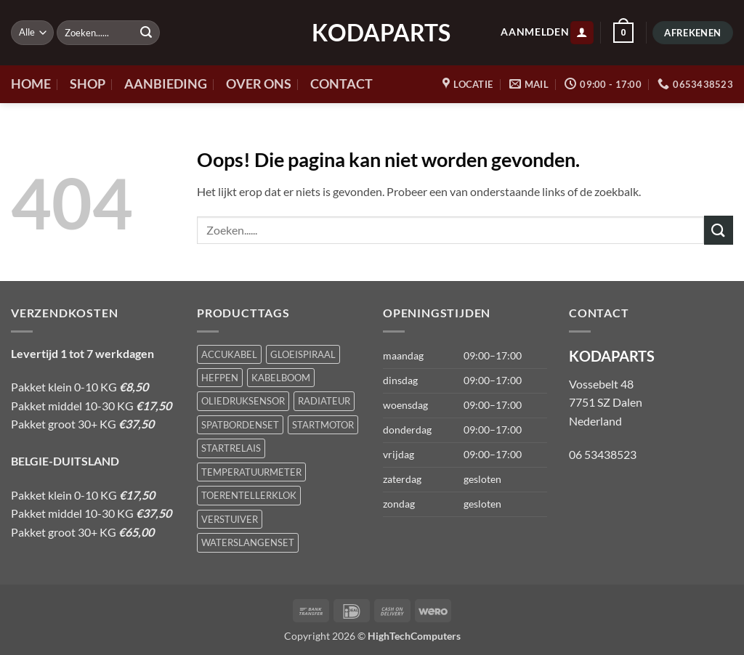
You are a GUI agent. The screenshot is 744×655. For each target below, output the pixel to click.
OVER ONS (258, 83)
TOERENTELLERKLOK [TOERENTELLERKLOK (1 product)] (248, 495)
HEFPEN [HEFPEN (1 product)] (219, 377)
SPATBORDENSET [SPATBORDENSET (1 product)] (240, 425)
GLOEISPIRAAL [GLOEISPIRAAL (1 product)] (303, 354)
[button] (582, 33)
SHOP (87, 83)
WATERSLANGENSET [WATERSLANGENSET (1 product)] (247, 542)
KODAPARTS (372, 32)
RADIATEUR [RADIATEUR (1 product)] (324, 401)
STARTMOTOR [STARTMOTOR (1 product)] (323, 425)
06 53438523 (602, 454)
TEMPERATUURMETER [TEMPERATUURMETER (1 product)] (251, 472)
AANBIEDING (165, 83)
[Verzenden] (146, 32)
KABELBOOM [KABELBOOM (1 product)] (280, 377)
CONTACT (341, 83)
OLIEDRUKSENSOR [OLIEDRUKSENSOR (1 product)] (243, 401)
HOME (31, 83)
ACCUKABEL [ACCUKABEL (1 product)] (229, 354)
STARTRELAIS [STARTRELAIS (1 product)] (231, 448)
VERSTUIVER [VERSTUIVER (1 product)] (229, 519)
